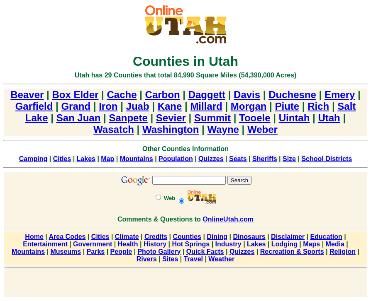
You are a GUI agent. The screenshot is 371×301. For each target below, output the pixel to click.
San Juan (78, 117)
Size (289, 158)
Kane (170, 106)
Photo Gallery (159, 251)
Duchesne (292, 94)
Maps (311, 244)
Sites (170, 258)
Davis (247, 94)
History (155, 244)
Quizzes (210, 158)
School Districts (326, 158)
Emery (340, 94)
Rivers (147, 258)
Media (335, 244)
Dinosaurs (249, 236)
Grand (75, 106)
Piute (287, 106)
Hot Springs (191, 244)
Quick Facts (205, 251)
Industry (228, 244)
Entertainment (45, 244)
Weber (262, 129)
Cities (62, 158)
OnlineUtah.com (228, 219)
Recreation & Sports (292, 251)
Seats (238, 158)
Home (34, 236)
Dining (217, 236)
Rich (318, 106)
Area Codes (67, 236)
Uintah (294, 117)
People (121, 251)
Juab (137, 106)
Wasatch (113, 129)
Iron (108, 106)
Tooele (255, 117)
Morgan (249, 106)
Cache (122, 94)
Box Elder (75, 94)
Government (92, 244)
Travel (193, 258)
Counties (187, 236)
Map (107, 158)
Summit (212, 117)
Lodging (284, 244)
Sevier (171, 117)
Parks (96, 251)
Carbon (162, 94)
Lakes (86, 158)
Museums (65, 251)
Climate (127, 236)
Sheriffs (264, 158)
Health (128, 244)
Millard (206, 106)
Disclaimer (288, 236)
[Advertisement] (185, 284)
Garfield (34, 106)
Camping (33, 158)
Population (176, 158)
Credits (155, 236)
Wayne (223, 129)
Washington (170, 129)
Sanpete (128, 117)
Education (326, 236)
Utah (329, 117)
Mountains (136, 158)
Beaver (27, 94)
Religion (343, 251)
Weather (221, 258)
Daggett (206, 94)
